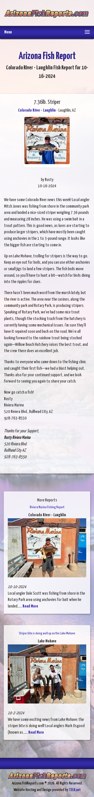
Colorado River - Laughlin (37, 110)
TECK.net (75, 790)
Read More (30, 606)
